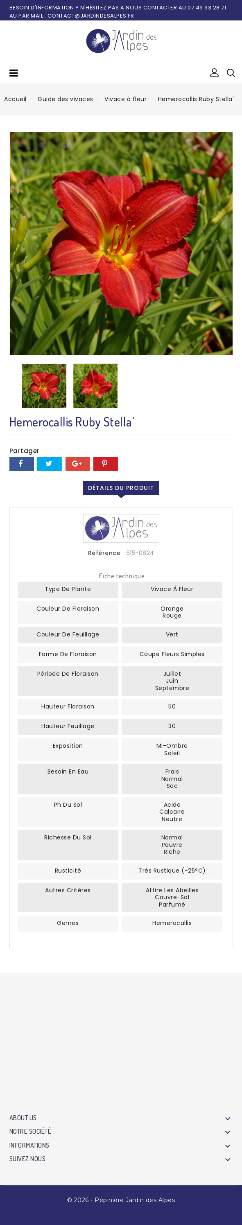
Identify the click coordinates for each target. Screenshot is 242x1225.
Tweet (49, 464)
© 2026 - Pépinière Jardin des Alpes (121, 1200)
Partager (21, 464)
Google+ (78, 464)
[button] (214, 73)
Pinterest (105, 464)
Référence (104, 553)
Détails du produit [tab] (121, 488)
